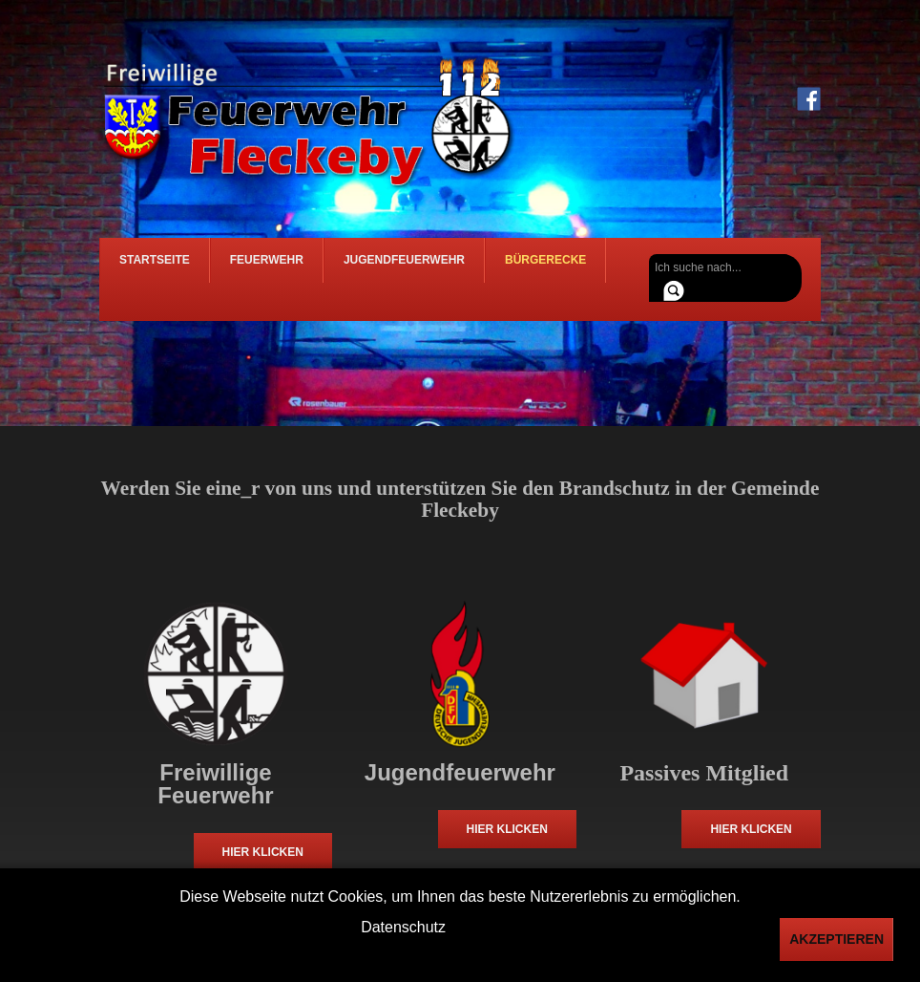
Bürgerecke (545, 268)
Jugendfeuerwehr (404, 268)
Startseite (154, 268)
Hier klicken (262, 852)
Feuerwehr (266, 268)
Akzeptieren (836, 939)
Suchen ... (649, 254)
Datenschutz (403, 927)
